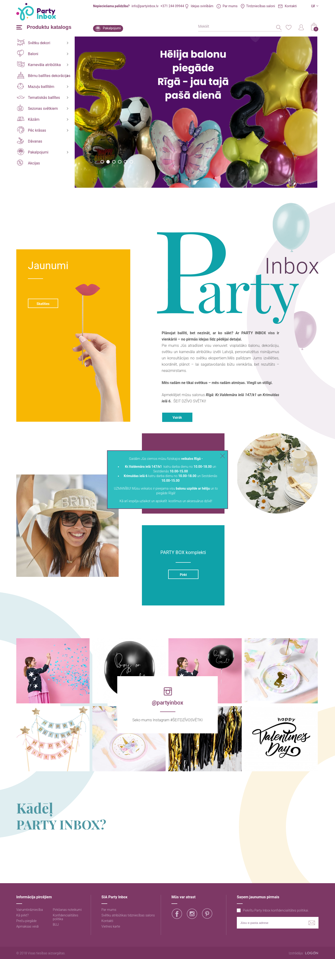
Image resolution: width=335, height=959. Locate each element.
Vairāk (177, 417)
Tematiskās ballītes (38, 97)
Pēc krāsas (31, 129)
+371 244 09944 (172, 6)
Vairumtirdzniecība (29, 910)
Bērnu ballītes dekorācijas (43, 75)
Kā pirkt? (22, 915)
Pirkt (183, 575)
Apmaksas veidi (27, 926)
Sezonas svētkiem (37, 108)
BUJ (56, 924)
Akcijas (28, 162)
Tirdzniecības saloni (260, 6)
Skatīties (43, 304)
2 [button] (108, 162)
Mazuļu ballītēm (35, 86)
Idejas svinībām (202, 6)
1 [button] (102, 162)
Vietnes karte (110, 926)
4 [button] (120, 162)
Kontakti (291, 6)
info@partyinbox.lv (144, 6)
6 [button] (131, 162)
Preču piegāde (26, 921)
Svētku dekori (33, 42)
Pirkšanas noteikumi (67, 910)
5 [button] (125, 162)
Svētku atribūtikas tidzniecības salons (128, 915)
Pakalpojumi (112, 28)
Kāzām (28, 119)
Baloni (27, 53)
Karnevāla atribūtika (39, 64)
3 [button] (114, 162)
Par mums (230, 6)
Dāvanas (29, 140)
